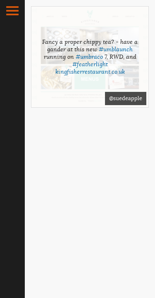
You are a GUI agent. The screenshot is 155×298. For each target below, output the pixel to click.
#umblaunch (116, 49)
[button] (12, 11)
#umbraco (89, 56)
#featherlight (90, 64)
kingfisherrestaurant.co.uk (90, 71)
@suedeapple (125, 98)
